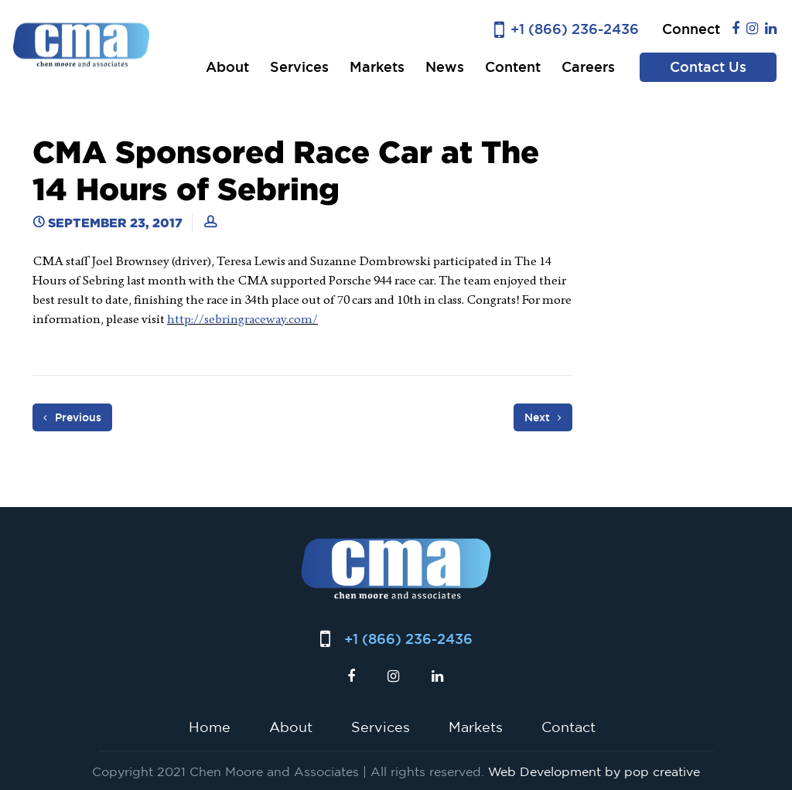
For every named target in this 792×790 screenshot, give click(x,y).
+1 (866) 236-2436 (574, 29)
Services (299, 67)
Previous (72, 417)
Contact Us (708, 67)
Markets (377, 67)
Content (513, 67)
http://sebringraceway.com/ (242, 319)
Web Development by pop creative (594, 771)
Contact (568, 726)
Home (209, 726)
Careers (588, 67)
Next (543, 417)
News (444, 67)
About (227, 67)
